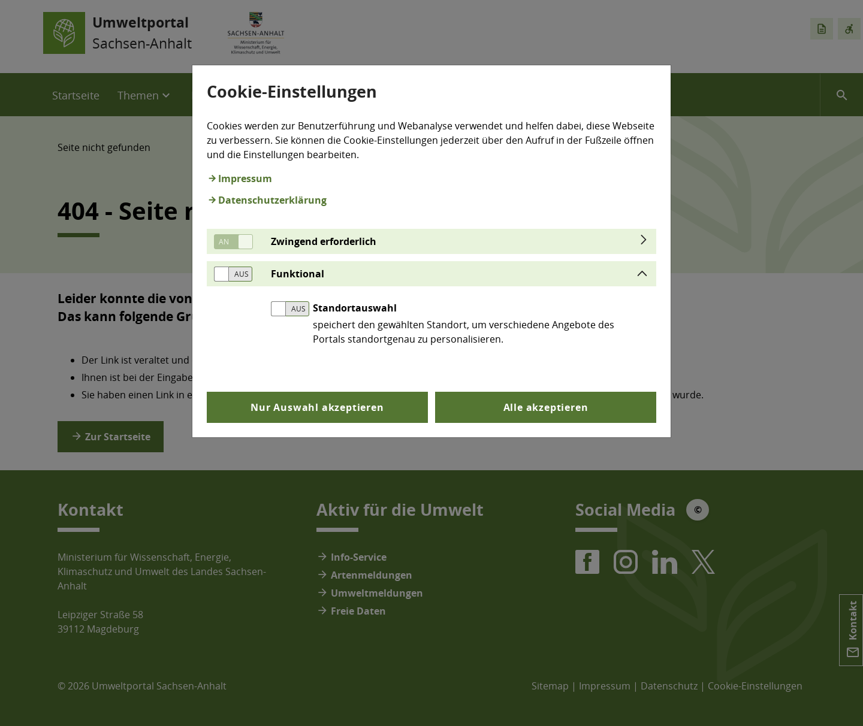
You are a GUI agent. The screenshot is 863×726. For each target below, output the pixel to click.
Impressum (245, 178)
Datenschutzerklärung (272, 200)
